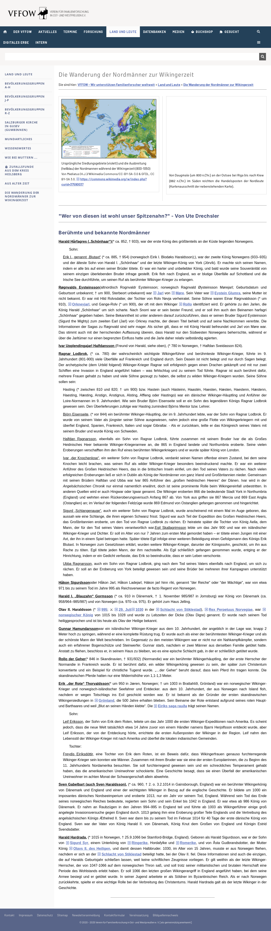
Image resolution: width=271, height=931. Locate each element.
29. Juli (122, 609)
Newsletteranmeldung (86, 915)
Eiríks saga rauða (170, 706)
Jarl (158, 293)
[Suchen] (132, 56)
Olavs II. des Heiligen (89, 848)
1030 (137, 609)
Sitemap (62, 915)
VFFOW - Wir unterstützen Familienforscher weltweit (116, 85)
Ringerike (137, 843)
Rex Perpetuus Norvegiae (229, 609)
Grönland (104, 700)
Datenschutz (45, 915)
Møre (177, 293)
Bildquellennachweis (165, 915)
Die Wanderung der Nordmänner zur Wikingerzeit (218, 85)
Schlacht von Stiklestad (178, 609)
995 (102, 609)
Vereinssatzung (138, 915)
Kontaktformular (114, 915)
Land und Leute (169, 85)
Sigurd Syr (77, 843)
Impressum (26, 915)
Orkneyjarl (78, 304)
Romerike (186, 843)
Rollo (185, 304)
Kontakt (9, 915)
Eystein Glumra (225, 293)
